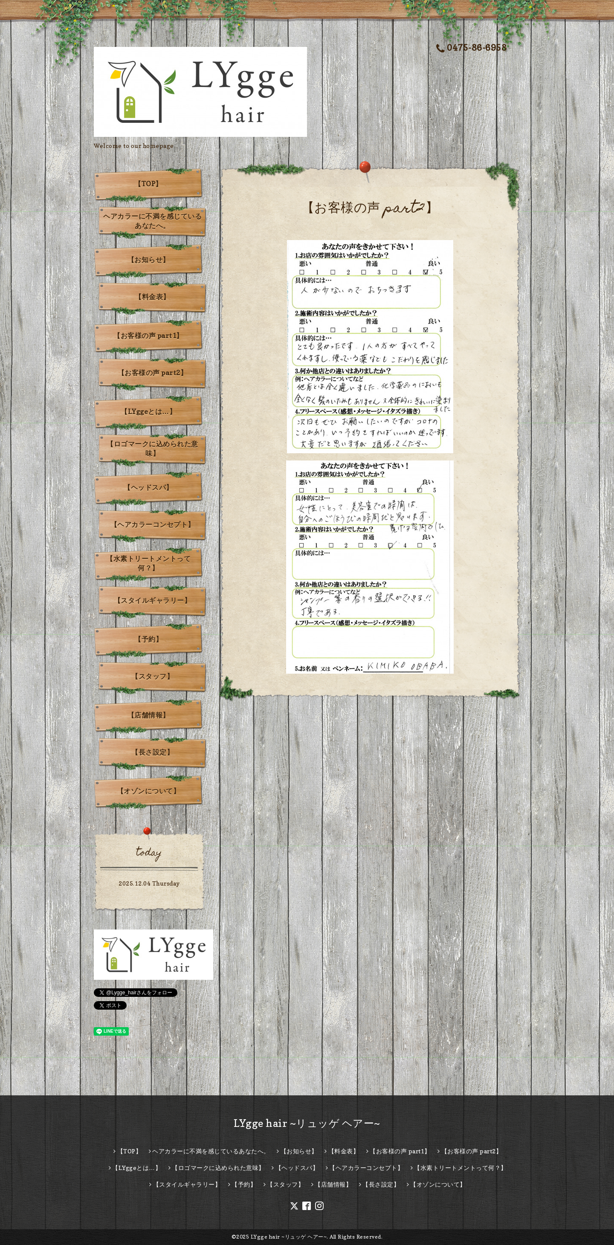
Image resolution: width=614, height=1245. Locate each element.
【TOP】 (148, 184)
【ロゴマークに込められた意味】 (152, 448)
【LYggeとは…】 (148, 411)
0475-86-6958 (471, 48)
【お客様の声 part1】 (148, 335)
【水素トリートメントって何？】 (148, 563)
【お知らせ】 (148, 259)
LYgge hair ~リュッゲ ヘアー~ (307, 1123)
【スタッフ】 (152, 676)
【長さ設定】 (152, 752)
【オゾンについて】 (148, 791)
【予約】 (148, 639)
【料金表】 (152, 296)
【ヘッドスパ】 (148, 487)
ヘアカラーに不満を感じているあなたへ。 (152, 221)
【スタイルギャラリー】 (152, 600)
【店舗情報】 (148, 715)
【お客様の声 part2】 (153, 372)
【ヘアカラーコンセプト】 (152, 524)
